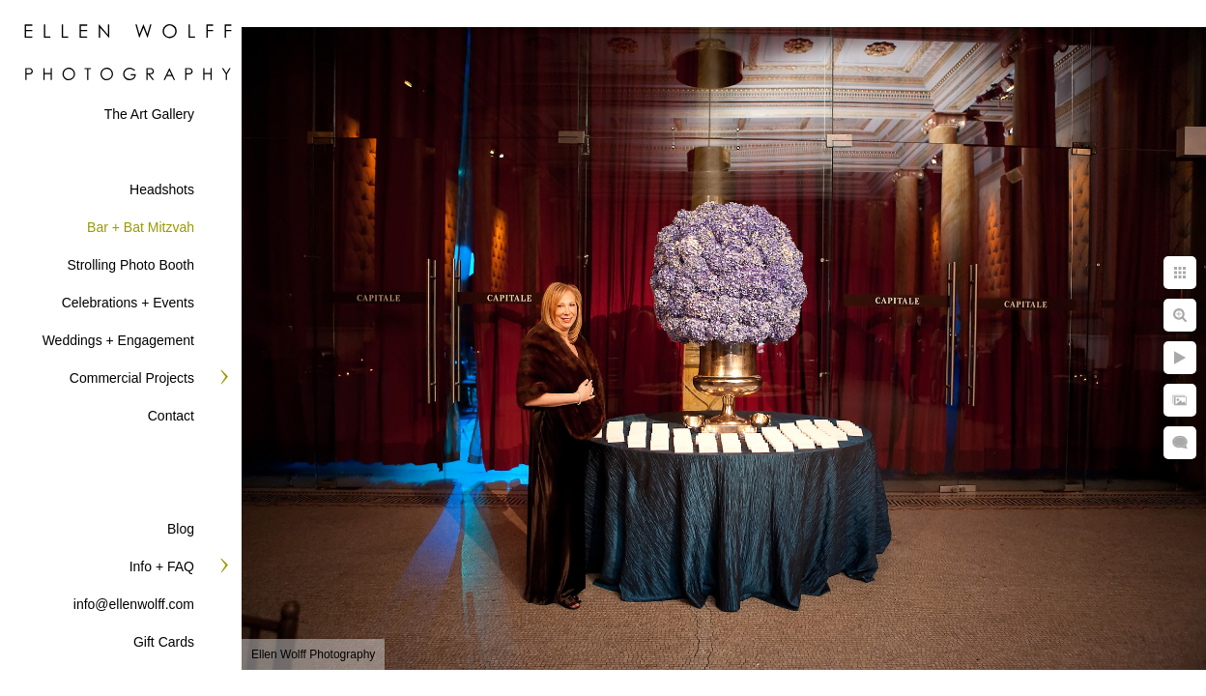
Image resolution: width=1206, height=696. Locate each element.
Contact (171, 415)
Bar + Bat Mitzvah (140, 227)
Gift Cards (163, 642)
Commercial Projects (132, 378)
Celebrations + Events (128, 302)
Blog (180, 528)
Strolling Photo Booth (130, 265)
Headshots (161, 189)
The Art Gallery (149, 114)
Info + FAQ (161, 566)
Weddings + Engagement (118, 340)
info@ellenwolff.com (133, 604)
